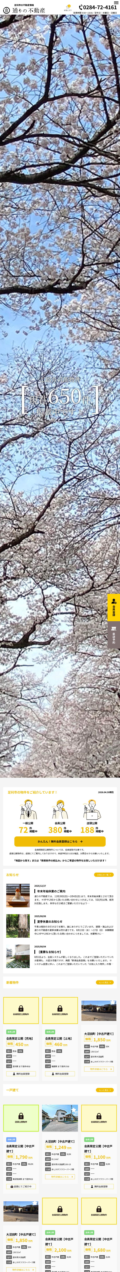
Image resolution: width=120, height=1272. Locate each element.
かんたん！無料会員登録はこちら (60, 841)
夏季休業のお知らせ (49, 921)
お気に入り (68, 8)
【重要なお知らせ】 (49, 952)
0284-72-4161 (97, 7)
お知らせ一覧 (104, 874)
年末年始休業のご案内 (51, 891)
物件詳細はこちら (99, 1069)
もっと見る (105, 982)
